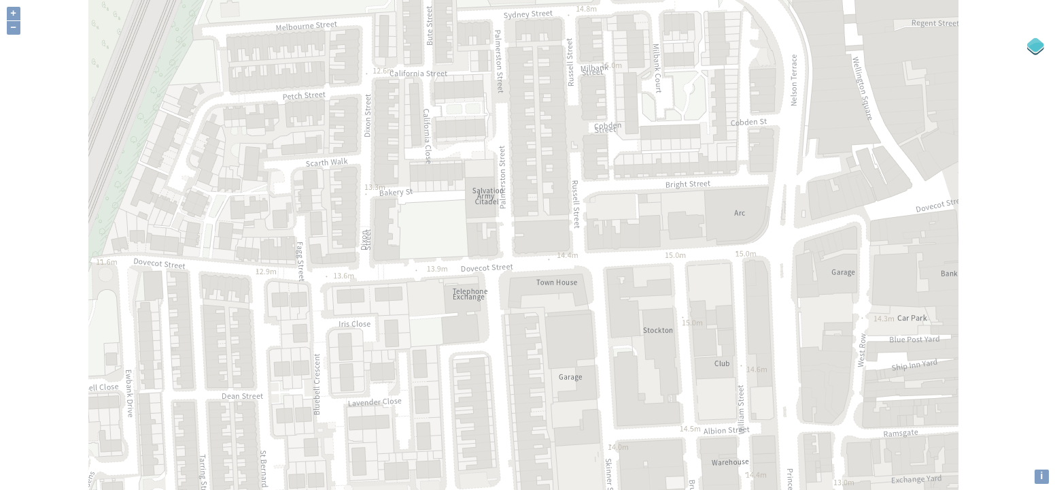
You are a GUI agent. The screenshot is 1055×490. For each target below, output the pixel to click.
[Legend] (1036, 46)
